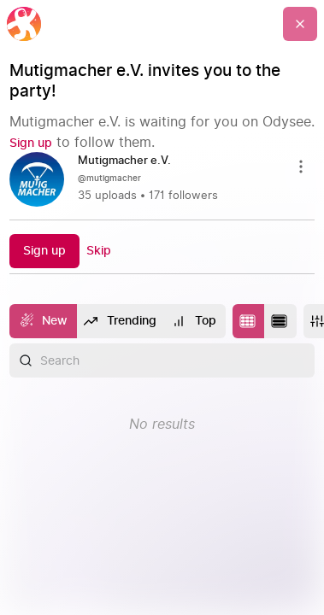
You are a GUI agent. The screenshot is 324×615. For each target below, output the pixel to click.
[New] (43, 321)
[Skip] (98, 251)
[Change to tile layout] (249, 321)
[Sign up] (30, 143)
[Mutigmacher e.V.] (131, 161)
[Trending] (121, 321)
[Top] (195, 321)
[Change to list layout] (280, 321)
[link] (162, 179)
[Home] (24, 24)
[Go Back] (300, 24)
